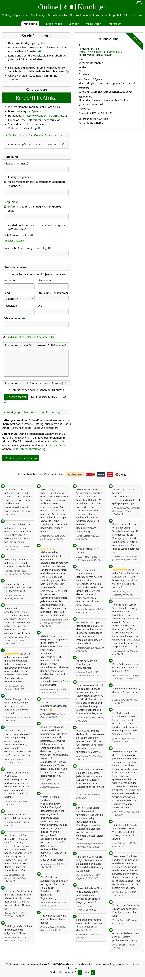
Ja (80, 972)
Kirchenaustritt (60, 15)
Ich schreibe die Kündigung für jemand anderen (36, 274)
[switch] (139, 2)
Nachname (44, 280)
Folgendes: (14, 186)
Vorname (9, 280)
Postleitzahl (11, 305)
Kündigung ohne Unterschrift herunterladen (30, 337)
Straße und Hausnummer (53, 293)
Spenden (74, 24)
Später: (12, 210)
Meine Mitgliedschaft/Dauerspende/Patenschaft (36, 182)
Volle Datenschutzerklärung (29, 449)
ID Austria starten (16, 397)
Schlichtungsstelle (111, 15)
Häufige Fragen (53, 24)
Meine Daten (93, 24)
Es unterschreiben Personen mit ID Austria (36, 390)
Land (7, 293)
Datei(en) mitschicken (17, 235)
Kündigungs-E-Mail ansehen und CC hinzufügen (35, 412)
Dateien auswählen (15, 240)
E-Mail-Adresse (13, 318)
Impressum (114, 24)
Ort (40, 305)
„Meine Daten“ (58, 445)
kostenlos (136, 15)
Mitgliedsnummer (14, 163)
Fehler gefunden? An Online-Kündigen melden (36, 135)
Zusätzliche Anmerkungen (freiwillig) (25, 248)
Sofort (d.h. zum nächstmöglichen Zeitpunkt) (34, 206)
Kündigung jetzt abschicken (20, 458)
